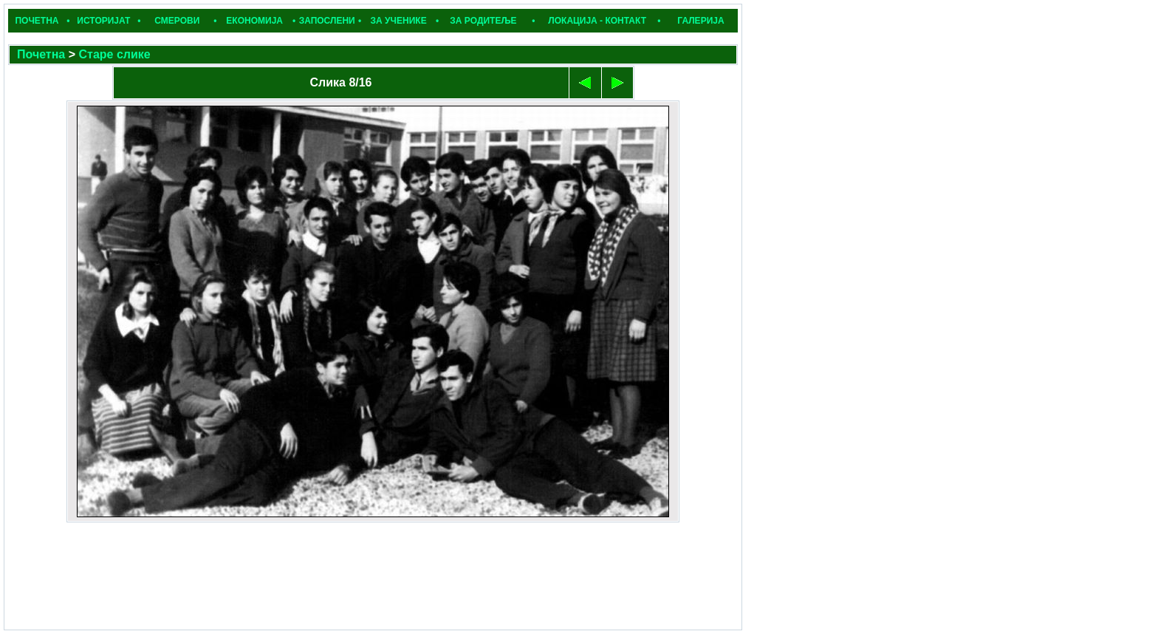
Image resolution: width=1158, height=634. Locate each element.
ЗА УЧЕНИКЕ (399, 21)
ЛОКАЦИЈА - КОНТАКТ (597, 21)
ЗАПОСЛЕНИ (327, 21)
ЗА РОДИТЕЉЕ (483, 21)
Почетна (41, 54)
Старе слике (114, 54)
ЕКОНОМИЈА (254, 21)
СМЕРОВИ (176, 21)
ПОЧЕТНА (36, 21)
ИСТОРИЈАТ (103, 21)
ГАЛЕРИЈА (700, 21)
